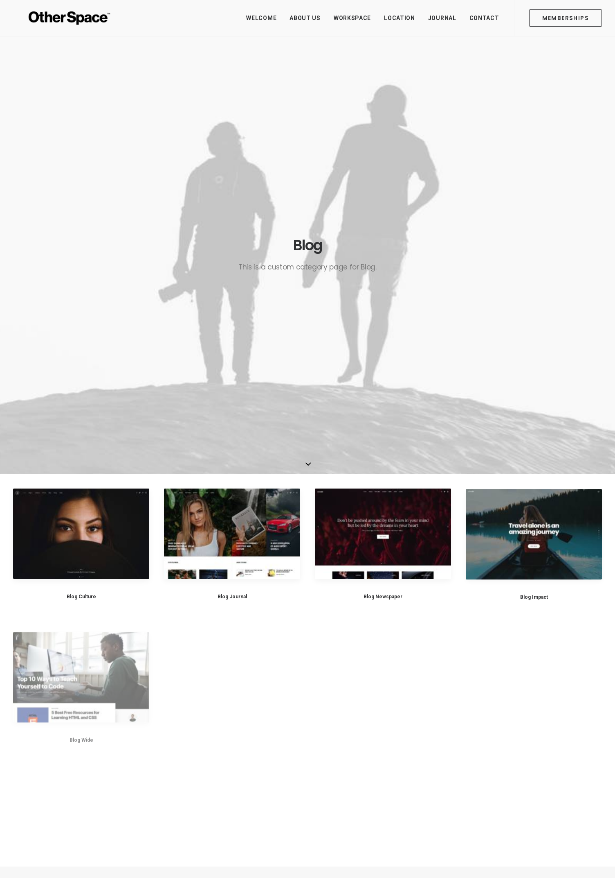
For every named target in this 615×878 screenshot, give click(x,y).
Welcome (261, 18)
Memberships (249, 751)
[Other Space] (55, 18)
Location (399, 18)
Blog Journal (232, 314)
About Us (305, 18)
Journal (442, 18)
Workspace (352, 18)
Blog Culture (81, 314)
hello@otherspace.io (514, 718)
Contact (484, 18)
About (238, 718)
